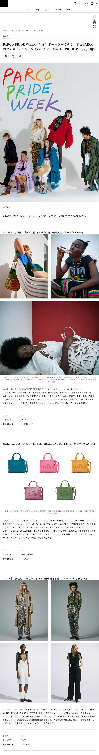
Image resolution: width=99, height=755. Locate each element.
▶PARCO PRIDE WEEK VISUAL (73, 216)
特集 (37, 10)
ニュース (46, 10)
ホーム (29, 10)
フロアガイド (83, 3)
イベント (58, 10)
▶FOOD (52, 216)
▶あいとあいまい (28, 216)
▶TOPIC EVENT (10, 216)
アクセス (69, 10)
